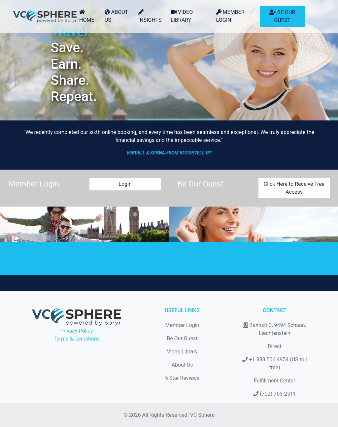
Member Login (230, 16)
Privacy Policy (76, 331)
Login (124, 184)
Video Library (182, 16)
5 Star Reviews (182, 378)
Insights (150, 16)
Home (86, 16)
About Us (116, 16)
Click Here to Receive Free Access (294, 188)
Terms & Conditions (76, 339)
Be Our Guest (282, 16)
